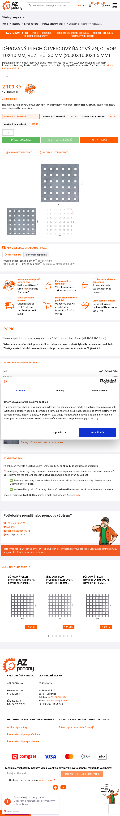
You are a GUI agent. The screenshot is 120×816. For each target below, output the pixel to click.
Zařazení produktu (103, 32)
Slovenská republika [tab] (36, 254)
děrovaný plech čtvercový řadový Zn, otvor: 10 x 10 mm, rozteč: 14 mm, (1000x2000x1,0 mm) (59, 580)
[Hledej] (30, 5)
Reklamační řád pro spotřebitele (23, 734)
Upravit (59, 432)
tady (77, 495)
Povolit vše (97, 432)
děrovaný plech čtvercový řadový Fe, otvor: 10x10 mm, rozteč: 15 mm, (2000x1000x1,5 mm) (96, 580)
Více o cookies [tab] (99, 390)
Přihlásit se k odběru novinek (82, 774)
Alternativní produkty (82, 35)
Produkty (16, 24)
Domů (5, 24)
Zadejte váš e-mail (16, 773)
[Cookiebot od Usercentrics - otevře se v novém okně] (102, 381)
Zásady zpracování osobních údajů (76, 727)
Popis (35, 32)
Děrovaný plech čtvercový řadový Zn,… (85, 24)
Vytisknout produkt (54, 152)
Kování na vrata (31, 24)
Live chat (11, 526)
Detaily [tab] (60, 390)
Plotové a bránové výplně (53, 24)
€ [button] (83, 5)
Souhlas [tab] (21, 390)
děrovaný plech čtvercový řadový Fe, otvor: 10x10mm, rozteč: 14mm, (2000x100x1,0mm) (21, 580)
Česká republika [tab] (13, 254)
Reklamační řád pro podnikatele (23, 741)
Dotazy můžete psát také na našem (42, 442)
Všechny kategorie (13, 17)
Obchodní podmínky (17, 727)
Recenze (46, 32)
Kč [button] (79, 5)
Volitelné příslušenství (35, 35)
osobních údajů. (45, 780)
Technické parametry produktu (72, 32)
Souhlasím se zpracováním (29, 780)
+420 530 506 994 (15, 523)
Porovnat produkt (19, 152)
